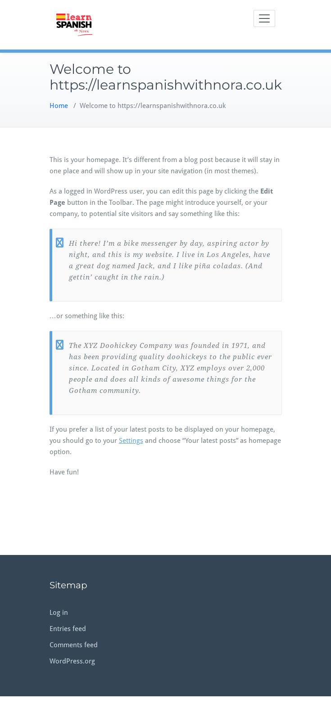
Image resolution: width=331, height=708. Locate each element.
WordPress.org (72, 661)
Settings (131, 441)
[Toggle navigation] (264, 18)
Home (59, 106)
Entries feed (68, 629)
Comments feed (74, 645)
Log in (59, 613)
